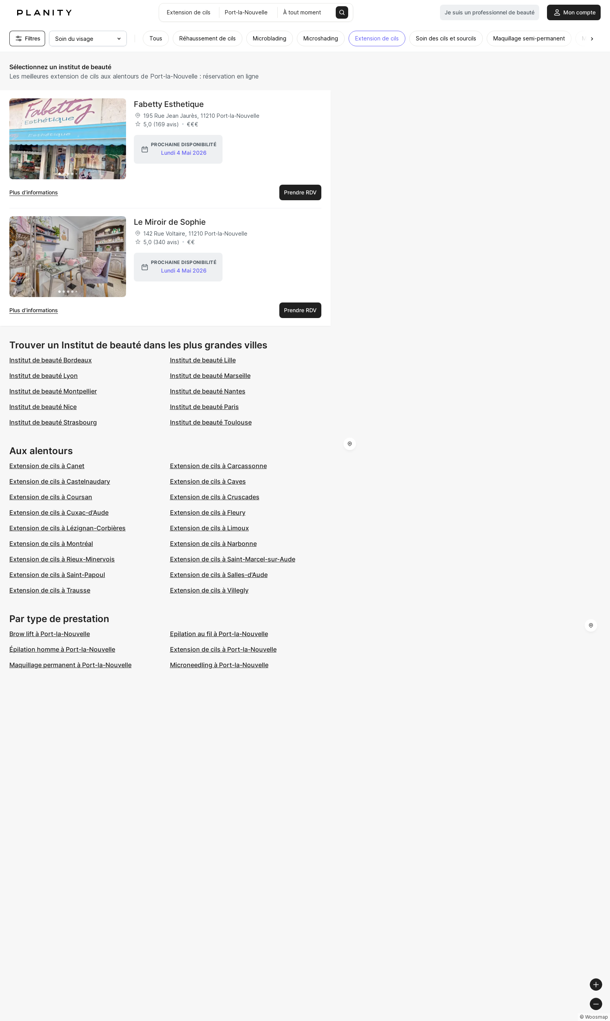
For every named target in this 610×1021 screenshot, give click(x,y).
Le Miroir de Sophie (170, 222)
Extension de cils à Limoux (209, 528)
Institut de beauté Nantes (207, 391)
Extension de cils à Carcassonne (218, 466)
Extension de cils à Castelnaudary (59, 481)
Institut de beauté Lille (203, 360)
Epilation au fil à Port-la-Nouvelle (219, 634)
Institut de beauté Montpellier (53, 391)
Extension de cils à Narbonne (213, 543)
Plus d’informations (33, 192)
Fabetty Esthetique (169, 104)
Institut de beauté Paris (204, 407)
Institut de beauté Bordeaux (50, 360)
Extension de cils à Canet (46, 466)
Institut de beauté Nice (43, 407)
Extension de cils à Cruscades (214, 497)
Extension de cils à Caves (208, 481)
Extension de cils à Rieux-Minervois (62, 559)
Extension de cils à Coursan (50, 497)
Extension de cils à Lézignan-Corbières (67, 528)
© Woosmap (464, 1017)
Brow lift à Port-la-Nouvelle (49, 634)
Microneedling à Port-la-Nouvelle (219, 665)
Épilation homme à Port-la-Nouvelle (62, 649)
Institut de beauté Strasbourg (53, 422)
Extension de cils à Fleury (207, 512)
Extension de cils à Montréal (51, 543)
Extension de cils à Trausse (49, 590)
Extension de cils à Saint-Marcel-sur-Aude (232, 559)
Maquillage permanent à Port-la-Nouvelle (70, 665)
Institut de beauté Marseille (210, 375)
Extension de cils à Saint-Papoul (57, 575)
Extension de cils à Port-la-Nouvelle (223, 649)
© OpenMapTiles (503, 1017)
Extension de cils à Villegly (209, 590)
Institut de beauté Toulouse (211, 422)
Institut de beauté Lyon (43, 375)
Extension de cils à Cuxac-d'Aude (59, 512)
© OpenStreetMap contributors (567, 1017)
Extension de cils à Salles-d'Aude (219, 575)
